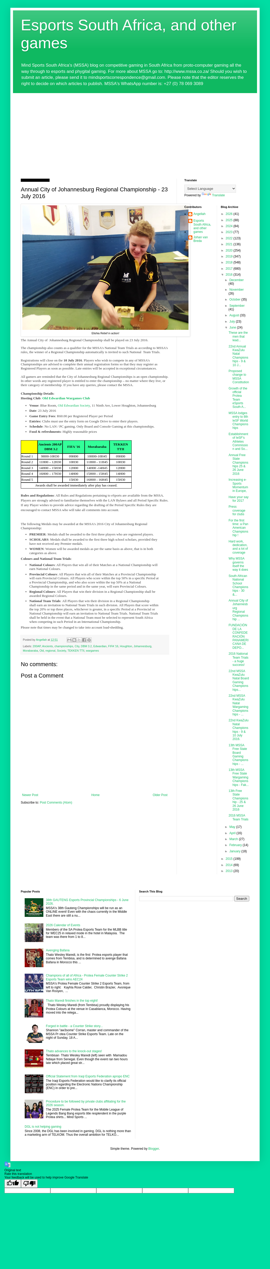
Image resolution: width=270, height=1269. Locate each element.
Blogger (153, 1149)
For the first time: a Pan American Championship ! (238, 528)
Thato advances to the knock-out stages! (74, 1051)
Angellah (199, 214)
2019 (229, 256)
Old (41, 650)
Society (61, 650)
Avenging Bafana (58, 950)
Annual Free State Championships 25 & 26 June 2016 (238, 464)
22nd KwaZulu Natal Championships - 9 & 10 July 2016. (238, 730)
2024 (229, 226)
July (232, 321)
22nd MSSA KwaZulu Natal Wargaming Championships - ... (238, 705)
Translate (213, 195)
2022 (229, 238)
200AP (37, 646)
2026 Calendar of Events (63, 925)
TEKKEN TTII (76, 650)
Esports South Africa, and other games (202, 226)
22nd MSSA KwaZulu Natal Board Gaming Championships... (238, 680)
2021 (229, 244)
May (232, 827)
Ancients (47, 646)
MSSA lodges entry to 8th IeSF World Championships (238, 420)
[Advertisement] (135, 132)
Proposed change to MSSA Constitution (238, 376)
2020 (229, 250)
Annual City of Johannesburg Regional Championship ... (238, 610)
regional (50, 650)
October (235, 299)
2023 (229, 232)
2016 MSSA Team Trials (238, 817)
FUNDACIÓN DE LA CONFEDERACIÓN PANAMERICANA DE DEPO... (238, 636)
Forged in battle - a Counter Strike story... (74, 1026)
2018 (229, 262)
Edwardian (100, 646)
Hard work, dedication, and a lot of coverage (238, 547)
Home (95, 795)
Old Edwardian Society (74, 405)
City (77, 646)
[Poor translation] (29, 1183)
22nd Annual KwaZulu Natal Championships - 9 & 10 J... (238, 356)
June (233, 327)
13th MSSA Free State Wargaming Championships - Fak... (238, 777)
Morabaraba (30, 650)
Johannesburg (142, 646)
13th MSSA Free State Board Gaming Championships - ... (238, 754)
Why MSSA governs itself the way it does (238, 564)
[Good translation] (12, 1183)
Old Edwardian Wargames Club (66, 398)
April (232, 833)
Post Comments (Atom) (56, 802)
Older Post (160, 795)
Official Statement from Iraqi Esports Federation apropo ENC (88, 1076)
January (235, 851)
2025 (229, 220)
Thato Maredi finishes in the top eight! (72, 1000)
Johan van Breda (200, 239)
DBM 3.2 (86, 646)
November (236, 289)
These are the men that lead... (238, 336)
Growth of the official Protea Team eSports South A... (237, 398)
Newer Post (30, 795)
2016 (229, 274)
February (235, 845)
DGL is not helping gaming (43, 1126)
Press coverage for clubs (236, 510)
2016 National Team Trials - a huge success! (238, 659)
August (234, 315)
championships (64, 646)
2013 (229, 871)
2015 (229, 859)
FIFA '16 (113, 646)
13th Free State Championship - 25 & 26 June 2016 (238, 800)
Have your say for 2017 (238, 499)
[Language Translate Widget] (210, 189)
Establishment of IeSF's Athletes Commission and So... (238, 441)
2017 (229, 268)
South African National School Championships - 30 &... (238, 585)
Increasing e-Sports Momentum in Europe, (238, 485)
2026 (229, 214)
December (236, 280)
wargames (92, 650)
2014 (229, 865)
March (234, 839)
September (237, 306)
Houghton (126, 646)
